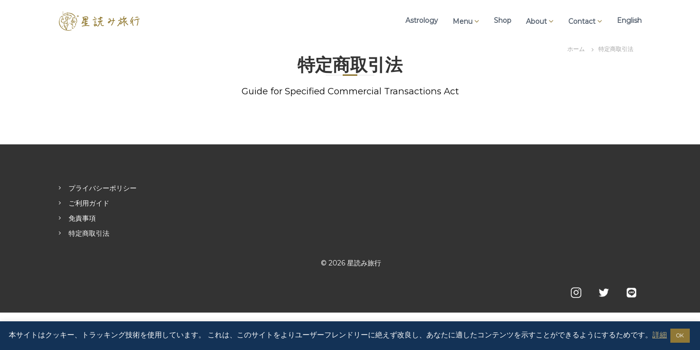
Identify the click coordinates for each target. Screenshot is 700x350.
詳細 (659, 334)
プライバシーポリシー (103, 188)
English (629, 20)
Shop (502, 20)
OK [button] (680, 335)
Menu (462, 21)
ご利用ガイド (89, 203)
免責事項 (82, 218)
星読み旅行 (364, 263)
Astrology (421, 20)
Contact (581, 21)
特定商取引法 (89, 233)
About (536, 21)
